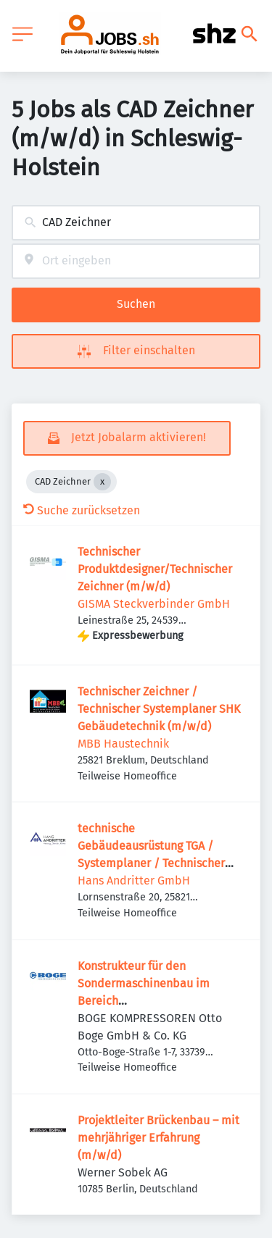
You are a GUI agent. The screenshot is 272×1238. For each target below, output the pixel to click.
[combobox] (136, 223)
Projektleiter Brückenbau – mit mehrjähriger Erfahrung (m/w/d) (158, 1137)
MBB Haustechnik (123, 743)
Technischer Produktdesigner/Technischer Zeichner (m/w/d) (155, 569)
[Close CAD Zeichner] (102, 481)
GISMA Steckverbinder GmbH (154, 604)
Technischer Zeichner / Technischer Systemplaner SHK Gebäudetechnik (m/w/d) (159, 709)
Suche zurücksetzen (81, 510)
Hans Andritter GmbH (134, 880)
